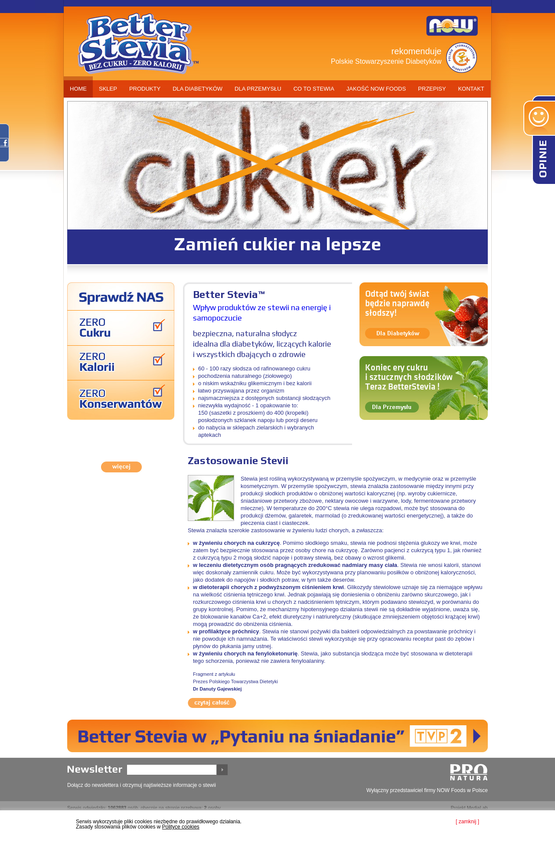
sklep (108, 88)
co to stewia (314, 88)
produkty (144, 88)
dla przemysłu (258, 88)
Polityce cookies (180, 827)
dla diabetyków (197, 88)
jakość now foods (376, 88)
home (78, 88)
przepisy (432, 88)
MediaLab (477, 807)
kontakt (471, 88)
